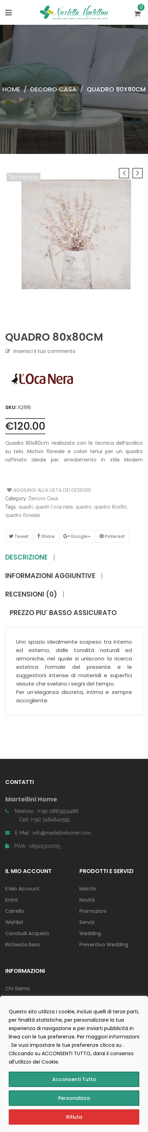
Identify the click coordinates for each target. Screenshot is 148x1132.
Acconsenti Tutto (74, 1079)
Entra (11, 899)
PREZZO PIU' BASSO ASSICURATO (63, 613)
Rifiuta (74, 1116)
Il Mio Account (22, 888)
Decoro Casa (53, 89)
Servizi (86, 922)
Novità (87, 899)
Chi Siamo (17, 988)
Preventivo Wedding (103, 944)
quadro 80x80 (110, 507)
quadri (25, 507)
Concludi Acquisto (27, 933)
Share (46, 536)
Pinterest (112, 536)
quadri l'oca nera (54, 507)
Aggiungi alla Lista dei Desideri (33, 490)
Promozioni (92, 911)
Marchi (87, 888)
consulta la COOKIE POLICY (93, 1061)
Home (11, 89)
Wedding (90, 933)
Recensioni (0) (31, 594)
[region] (74, 1064)
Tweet (19, 536)
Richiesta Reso (22, 944)
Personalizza (74, 1098)
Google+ (77, 536)
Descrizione (26, 557)
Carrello (14, 911)
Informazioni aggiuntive (50, 576)
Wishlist (14, 922)
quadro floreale (22, 515)
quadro (83, 507)
